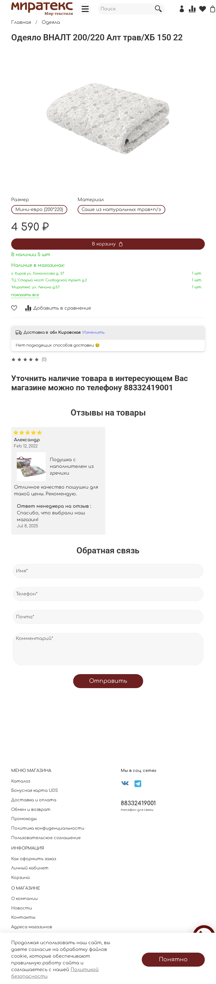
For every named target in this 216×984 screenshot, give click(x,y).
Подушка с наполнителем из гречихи (72, 466)
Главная (21, 22)
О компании (24, 898)
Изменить (93, 332)
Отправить (108, 681)
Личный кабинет (29, 868)
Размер (20, 199)
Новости (21, 908)
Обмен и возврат (30, 809)
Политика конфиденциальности (47, 828)
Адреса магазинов (31, 927)
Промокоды (24, 818)
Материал (91, 199)
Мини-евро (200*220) (39, 209)
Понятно (173, 959)
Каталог (20, 781)
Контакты (23, 917)
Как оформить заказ (33, 859)
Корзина (20, 877)
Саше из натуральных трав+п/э (121, 209)
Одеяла (51, 22)
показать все (25, 295)
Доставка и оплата (33, 800)
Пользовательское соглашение (46, 838)
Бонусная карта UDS (34, 790)
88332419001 (138, 803)
